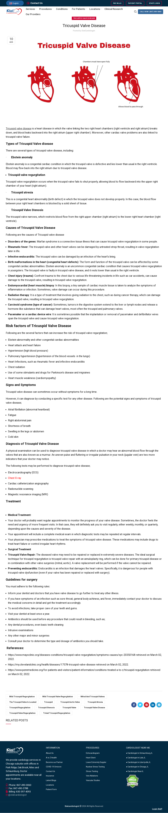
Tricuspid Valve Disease (84, 18)
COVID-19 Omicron (53, 767)
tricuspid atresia (95, 702)
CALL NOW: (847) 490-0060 (150, 12)
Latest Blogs (51, 781)
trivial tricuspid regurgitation (56, 713)
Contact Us (36, 3)
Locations (50, 785)
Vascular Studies (93, 781)
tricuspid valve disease (94, 708)
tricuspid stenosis (46, 708)
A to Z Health (51, 758)
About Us (50, 753)
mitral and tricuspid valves (93, 697)
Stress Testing (92, 772)
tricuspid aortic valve (70, 702)
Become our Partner (54, 762)
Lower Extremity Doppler (96, 762)
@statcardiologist (17, 795)
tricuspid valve (69, 708)
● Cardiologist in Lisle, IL (135, 758)
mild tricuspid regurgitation (22, 697)
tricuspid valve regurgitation (22, 713)
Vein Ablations (92, 776)
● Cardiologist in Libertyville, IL (138, 762)
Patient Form (51, 790)
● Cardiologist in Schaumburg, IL (139, 753)
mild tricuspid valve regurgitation (57, 697)
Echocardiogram (93, 753)
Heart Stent (91, 758)
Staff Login (154, 3)
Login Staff (157, 809)
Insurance (50, 776)
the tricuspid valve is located (22, 702)
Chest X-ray (14, 478)
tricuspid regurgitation (19, 708)
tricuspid (48, 702)
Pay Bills (117, 3)
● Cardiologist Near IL (134, 772)
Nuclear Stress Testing (95, 767)
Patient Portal (135, 3)
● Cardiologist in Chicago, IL (137, 767)
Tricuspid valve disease (19, 128)
